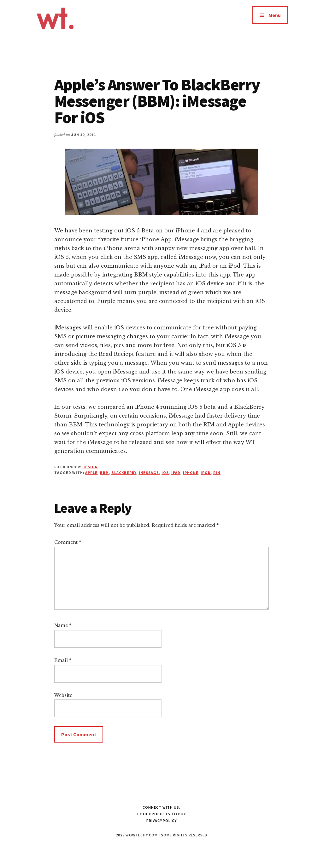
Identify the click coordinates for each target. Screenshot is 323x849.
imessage (149, 472)
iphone (190, 472)
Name (63, 625)
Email (63, 660)
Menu (274, 15)
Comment (67, 542)
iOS (165, 472)
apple (91, 472)
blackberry (123, 472)
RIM (216, 472)
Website (63, 695)
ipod (206, 472)
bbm (104, 472)
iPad (175, 472)
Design (90, 466)
